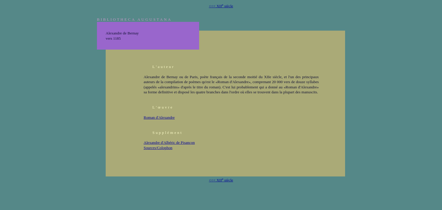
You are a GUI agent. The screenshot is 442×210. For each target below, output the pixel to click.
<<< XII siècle (221, 6)
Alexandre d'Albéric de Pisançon (169, 142)
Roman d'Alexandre (159, 117)
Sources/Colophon (158, 148)
